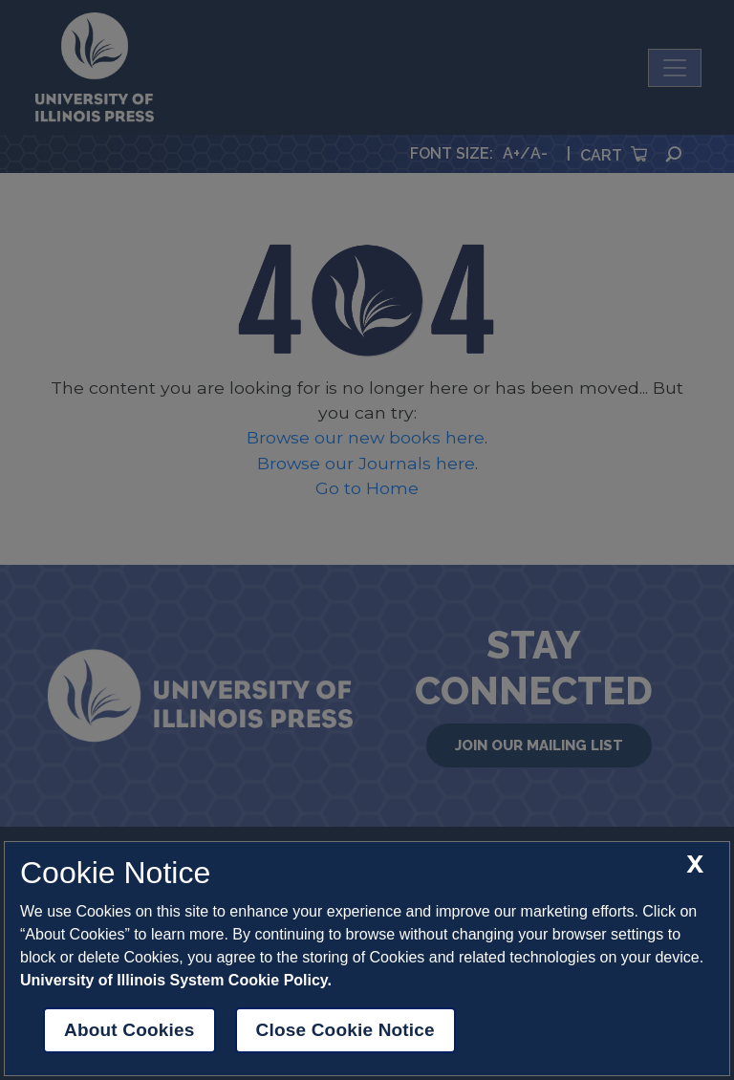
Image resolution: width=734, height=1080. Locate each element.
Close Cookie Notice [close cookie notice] (345, 1030)
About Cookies (129, 1030)
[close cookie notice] (695, 864)
